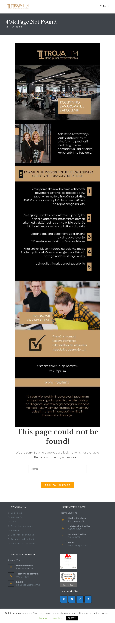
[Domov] (7, 27)
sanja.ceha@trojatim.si (79, 545)
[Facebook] (71, 599)
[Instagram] (80, 599)
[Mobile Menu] (104, 6)
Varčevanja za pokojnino (23, 544)
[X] (63, 599)
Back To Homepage (57, 485)
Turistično (15, 530)
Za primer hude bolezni (22, 539)
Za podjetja (16, 513)
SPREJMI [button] (72, 618)
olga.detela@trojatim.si (28, 585)
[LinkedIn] (88, 599)
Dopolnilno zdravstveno (22, 535)
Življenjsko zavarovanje (22, 526)
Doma (14, 522)
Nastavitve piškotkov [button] (50, 618)
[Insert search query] (57, 469)
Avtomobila (16, 517)
